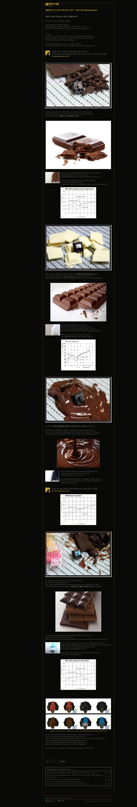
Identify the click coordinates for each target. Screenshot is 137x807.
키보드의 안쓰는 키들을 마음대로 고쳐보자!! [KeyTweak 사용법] (62, 781)
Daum (99, 801)
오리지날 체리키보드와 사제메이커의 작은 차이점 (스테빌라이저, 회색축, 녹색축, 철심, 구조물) (70, 773)
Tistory (109, 801)
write (71, 798)
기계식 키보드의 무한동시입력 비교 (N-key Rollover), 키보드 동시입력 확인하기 (66, 784)
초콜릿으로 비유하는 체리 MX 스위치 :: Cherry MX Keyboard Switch (71, 10)
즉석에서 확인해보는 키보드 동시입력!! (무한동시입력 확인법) (62, 779)
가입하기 (54, 801)
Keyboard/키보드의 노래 (51, 12)
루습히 (86, 801)
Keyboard (49, 769)
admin (67, 798)
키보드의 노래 (56, 769)
